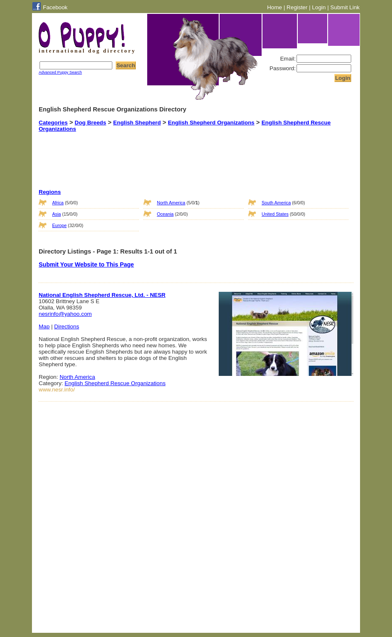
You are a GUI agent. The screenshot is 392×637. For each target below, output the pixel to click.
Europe (59, 225)
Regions (50, 192)
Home (274, 7)
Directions (66, 326)
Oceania (165, 214)
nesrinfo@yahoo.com (65, 314)
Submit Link (345, 7)
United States (275, 214)
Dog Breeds (90, 122)
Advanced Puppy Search (60, 72)
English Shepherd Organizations (211, 122)
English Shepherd (137, 122)
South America (276, 202)
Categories (53, 122)
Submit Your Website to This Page (86, 264)
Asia (56, 214)
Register (296, 7)
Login (319, 7)
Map (44, 326)
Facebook (55, 7)
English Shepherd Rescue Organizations (115, 383)
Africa (58, 202)
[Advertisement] (185, 153)
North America (171, 202)
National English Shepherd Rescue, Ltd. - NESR (102, 295)
